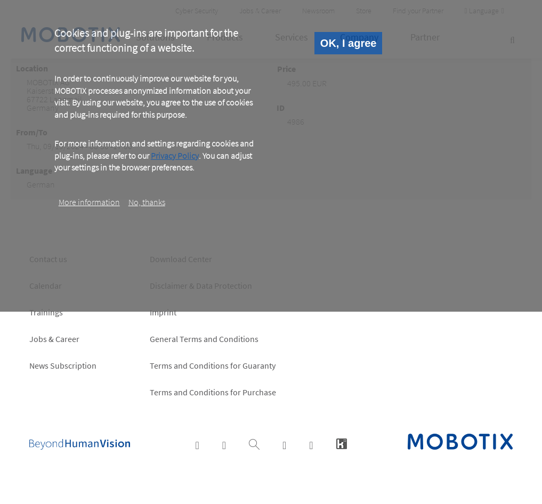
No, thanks (146, 202)
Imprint (163, 312)
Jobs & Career (54, 339)
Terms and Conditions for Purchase (213, 392)
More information (89, 202)
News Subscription (62, 365)
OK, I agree (348, 43)
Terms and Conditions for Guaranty (213, 365)
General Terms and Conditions (204, 339)
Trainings (46, 312)
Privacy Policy (175, 155)
